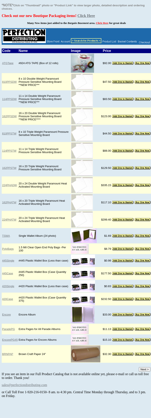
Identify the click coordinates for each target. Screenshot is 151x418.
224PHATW (9, 219)
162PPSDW (9, 116)
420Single (8, 286)
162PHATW (9, 202)
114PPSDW (9, 99)
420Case (7, 299)
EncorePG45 (10, 339)
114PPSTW (9, 150)
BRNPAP (7, 354)
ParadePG (8, 329)
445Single (8, 260)
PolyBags (8, 248)
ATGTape (7, 63)
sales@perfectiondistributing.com (24, 385)
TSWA (6, 235)
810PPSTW (9, 133)
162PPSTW (9, 168)
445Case (7, 273)
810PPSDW (9, 81)
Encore (6, 314)
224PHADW (9, 185)
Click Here (86, 16)
